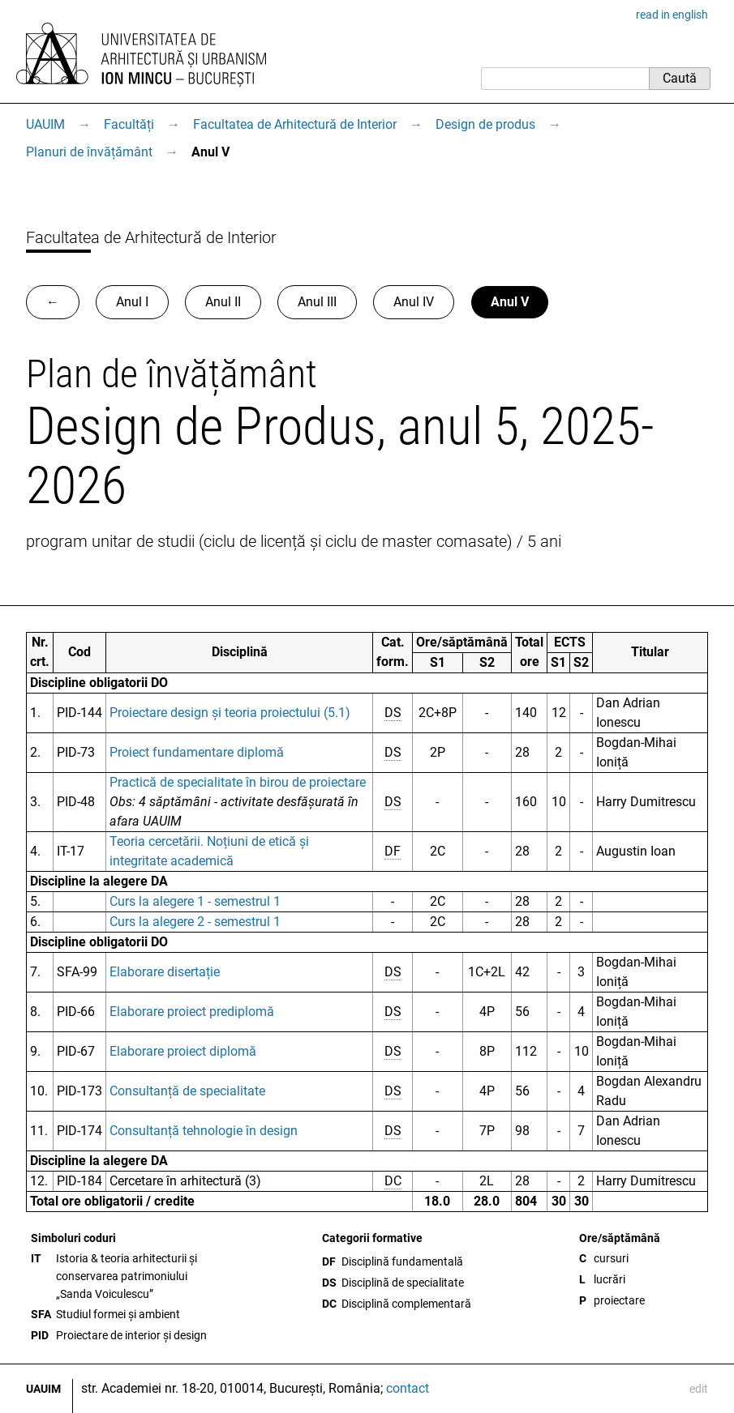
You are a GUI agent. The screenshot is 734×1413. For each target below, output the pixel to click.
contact (407, 1388)
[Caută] (565, 78)
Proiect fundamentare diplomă (196, 752)
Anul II (223, 301)
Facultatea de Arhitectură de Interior (295, 124)
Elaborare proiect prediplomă (191, 1011)
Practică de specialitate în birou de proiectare (237, 782)
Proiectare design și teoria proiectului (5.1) (229, 712)
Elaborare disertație (164, 972)
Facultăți (129, 124)
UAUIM (45, 124)
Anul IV (413, 301)
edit (698, 1388)
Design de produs (485, 124)
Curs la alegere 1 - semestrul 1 (195, 901)
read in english (672, 14)
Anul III (317, 301)
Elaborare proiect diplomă (182, 1051)
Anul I (132, 301)
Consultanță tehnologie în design (203, 1130)
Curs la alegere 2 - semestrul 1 (195, 921)
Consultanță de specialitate (187, 1091)
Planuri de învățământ (89, 152)
